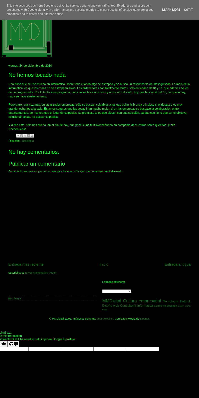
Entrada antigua (178, 264)
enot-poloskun (105, 318)
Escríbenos (15, 298)
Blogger (144, 318)
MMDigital (111, 300)
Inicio (104, 264)
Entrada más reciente (26, 264)
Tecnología (27, 140)
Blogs (105, 309)
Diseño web (110, 305)
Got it (188, 9)
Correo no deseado (165, 305)
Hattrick (185, 301)
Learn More (171, 9)
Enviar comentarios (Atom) (40, 272)
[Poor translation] (13, 344)
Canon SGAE (184, 306)
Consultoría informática (136, 305)
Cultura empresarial (142, 300)
